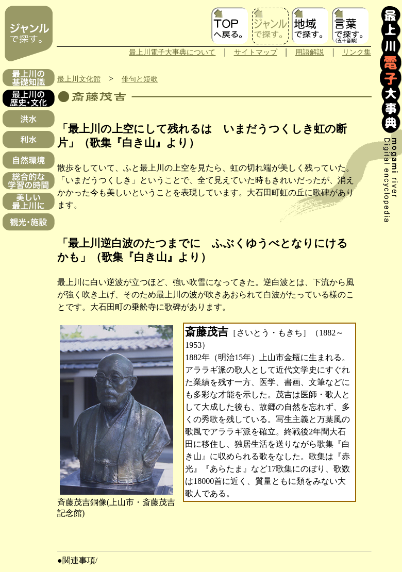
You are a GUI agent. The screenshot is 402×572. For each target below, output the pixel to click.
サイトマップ (255, 52)
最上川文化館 (78, 79)
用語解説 (309, 52)
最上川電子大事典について (172, 52)
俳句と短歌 (140, 79)
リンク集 (356, 52)
